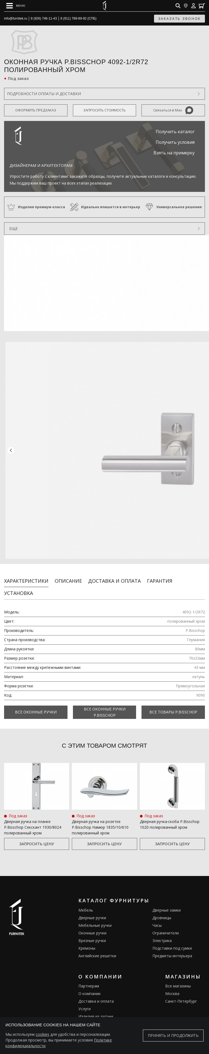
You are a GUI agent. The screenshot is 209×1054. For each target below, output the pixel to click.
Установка (18, 578)
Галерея (86, 1009)
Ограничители (165, 918)
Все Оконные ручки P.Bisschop (104, 697)
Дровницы (161, 903)
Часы (157, 910)
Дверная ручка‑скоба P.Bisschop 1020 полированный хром (170, 810)
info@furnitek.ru (15, 18)
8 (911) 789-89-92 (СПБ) (78, 18)
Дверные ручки (92, 903)
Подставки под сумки (172, 933)
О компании (89, 979)
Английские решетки (97, 941)
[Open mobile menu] (15, 5)
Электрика (162, 926)
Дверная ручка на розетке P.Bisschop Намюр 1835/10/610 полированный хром (100, 813)
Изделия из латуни (95, 1002)
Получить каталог (175, 132)
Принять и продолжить (173, 1035)
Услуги (84, 994)
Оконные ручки (92, 918)
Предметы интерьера (172, 941)
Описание (68, 566)
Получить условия (175, 142)
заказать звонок (179, 18)
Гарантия (159, 566)
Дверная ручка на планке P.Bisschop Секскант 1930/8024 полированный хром (32, 813)
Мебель (85, 895)
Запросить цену (36, 829)
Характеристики (26, 566)
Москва (172, 979)
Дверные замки (166, 895)
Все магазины (178, 971)
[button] (10, 443)
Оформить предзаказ (35, 110)
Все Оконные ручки (36, 697)
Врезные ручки (92, 926)
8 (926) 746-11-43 (44, 18)
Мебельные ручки (95, 910)
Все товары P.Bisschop (173, 697)
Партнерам (88, 971)
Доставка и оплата (114, 566)
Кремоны (86, 933)
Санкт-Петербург (181, 987)
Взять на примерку (174, 153)
